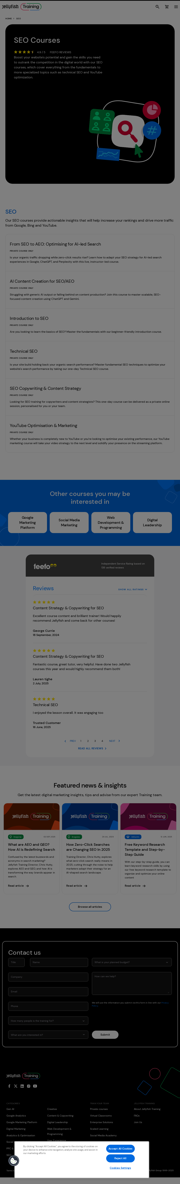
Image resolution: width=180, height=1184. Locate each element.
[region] (81, 1159)
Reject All (120, 1158)
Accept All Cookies (120, 1148)
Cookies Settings (120, 1168)
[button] (13, 1160)
